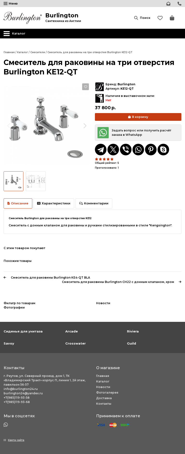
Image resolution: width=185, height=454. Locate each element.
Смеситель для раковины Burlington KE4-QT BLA (47, 277)
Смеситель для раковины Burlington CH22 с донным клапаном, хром (121, 282)
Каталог (102, 381)
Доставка (104, 398)
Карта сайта (16, 440)
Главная (102, 376)
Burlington (126, 84)
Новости (103, 387)
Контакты (103, 403)
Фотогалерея (107, 392)
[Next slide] (84, 125)
